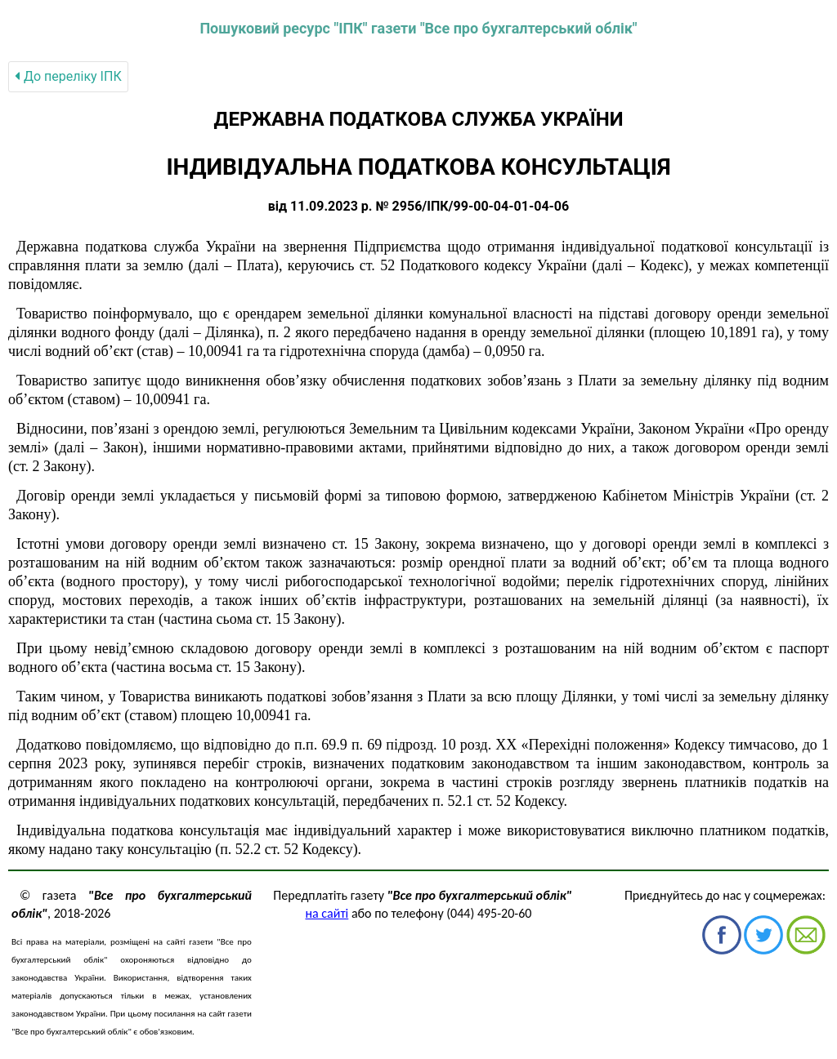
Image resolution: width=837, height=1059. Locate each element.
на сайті (327, 913)
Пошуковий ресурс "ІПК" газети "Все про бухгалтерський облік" (418, 28)
